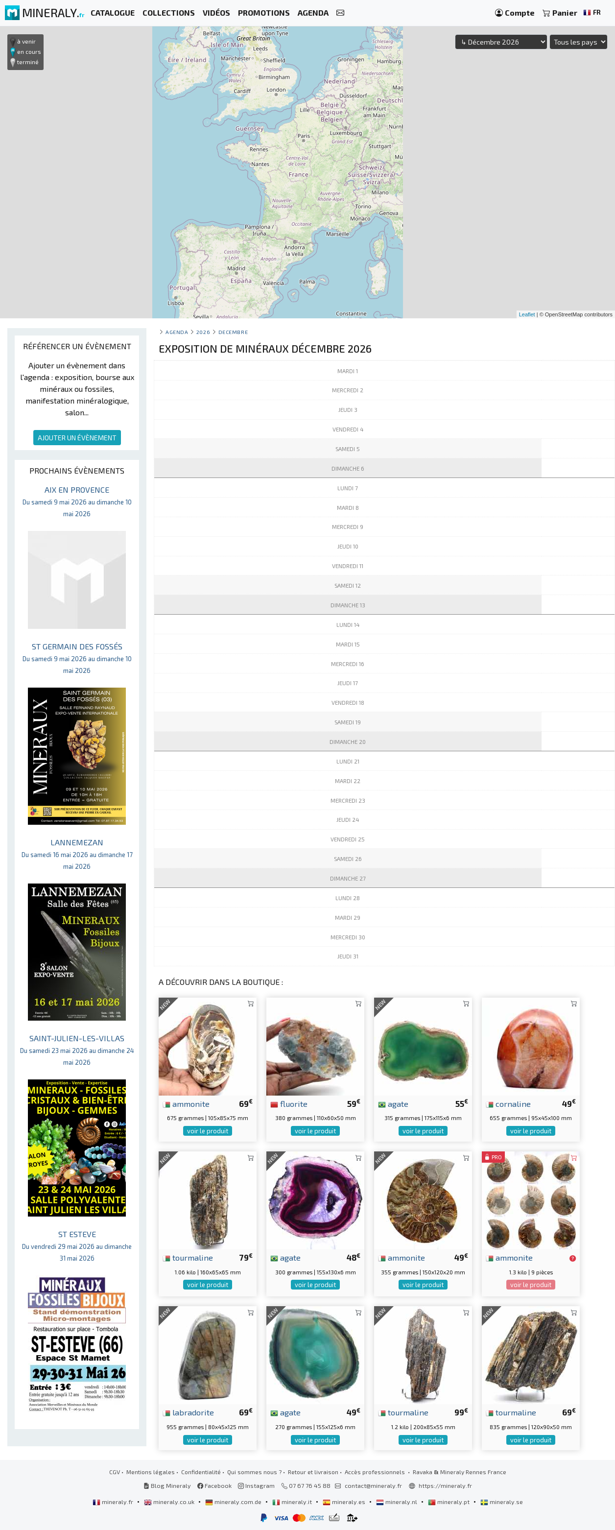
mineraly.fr (114, 1501)
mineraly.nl (397, 1501)
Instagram (256, 1485)
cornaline (508, 1103)
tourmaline (188, 1257)
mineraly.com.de (234, 1501)
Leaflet (527, 314)
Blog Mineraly (167, 1485)
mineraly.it (292, 1501)
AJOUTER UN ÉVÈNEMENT (77, 437)
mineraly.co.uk (170, 1501)
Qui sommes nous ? (254, 1471)
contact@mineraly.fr (373, 1485)
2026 (203, 332)
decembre (233, 332)
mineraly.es (345, 1501)
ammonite (186, 1103)
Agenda (177, 332)
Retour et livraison (313, 1471)
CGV (114, 1471)
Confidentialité (201, 1471)
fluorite (289, 1103)
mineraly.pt (449, 1501)
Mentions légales (150, 1471)
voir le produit (207, 1131)
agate (393, 1103)
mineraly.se (501, 1501)
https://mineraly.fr (445, 1485)
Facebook (214, 1485)
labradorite (188, 1412)
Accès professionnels (375, 1471)
